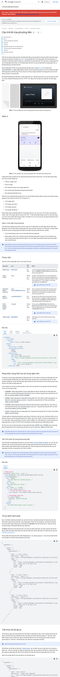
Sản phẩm (10, 28)
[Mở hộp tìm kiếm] (39, 2)
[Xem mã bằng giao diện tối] (54, 335)
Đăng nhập (55, 2)
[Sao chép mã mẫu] (57, 335)
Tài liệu (26, 28)
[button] (5, 332)
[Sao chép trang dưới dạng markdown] (38, 32)
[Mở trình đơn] (2, 2)
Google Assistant (19, 28)
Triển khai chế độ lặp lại (8, 532)
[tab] (5, 332)
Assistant (14, 2)
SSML (22, 59)
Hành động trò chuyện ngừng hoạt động (27, 14)
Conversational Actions (10, 7)
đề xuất (40, 68)
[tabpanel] (30, 351)
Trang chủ (4, 28)
